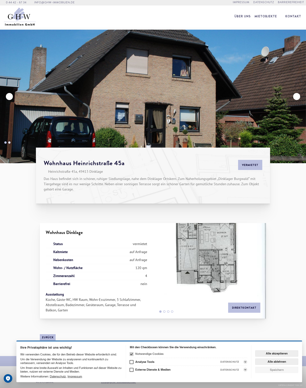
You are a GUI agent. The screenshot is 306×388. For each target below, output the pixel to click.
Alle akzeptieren (277, 353)
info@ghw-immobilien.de (54, 3)
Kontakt (293, 18)
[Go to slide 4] (172, 311)
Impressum (75, 376)
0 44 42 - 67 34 (16, 3)
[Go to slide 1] (5, 142)
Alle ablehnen (277, 361)
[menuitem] (242, 18)
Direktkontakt (244, 308)
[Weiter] (296, 96)
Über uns (242, 18)
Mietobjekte (265, 18)
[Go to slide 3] (168, 311)
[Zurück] (9, 96)
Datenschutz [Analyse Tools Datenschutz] (229, 361)
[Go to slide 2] (9, 142)
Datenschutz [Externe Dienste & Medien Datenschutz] (229, 369)
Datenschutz (58, 376)
